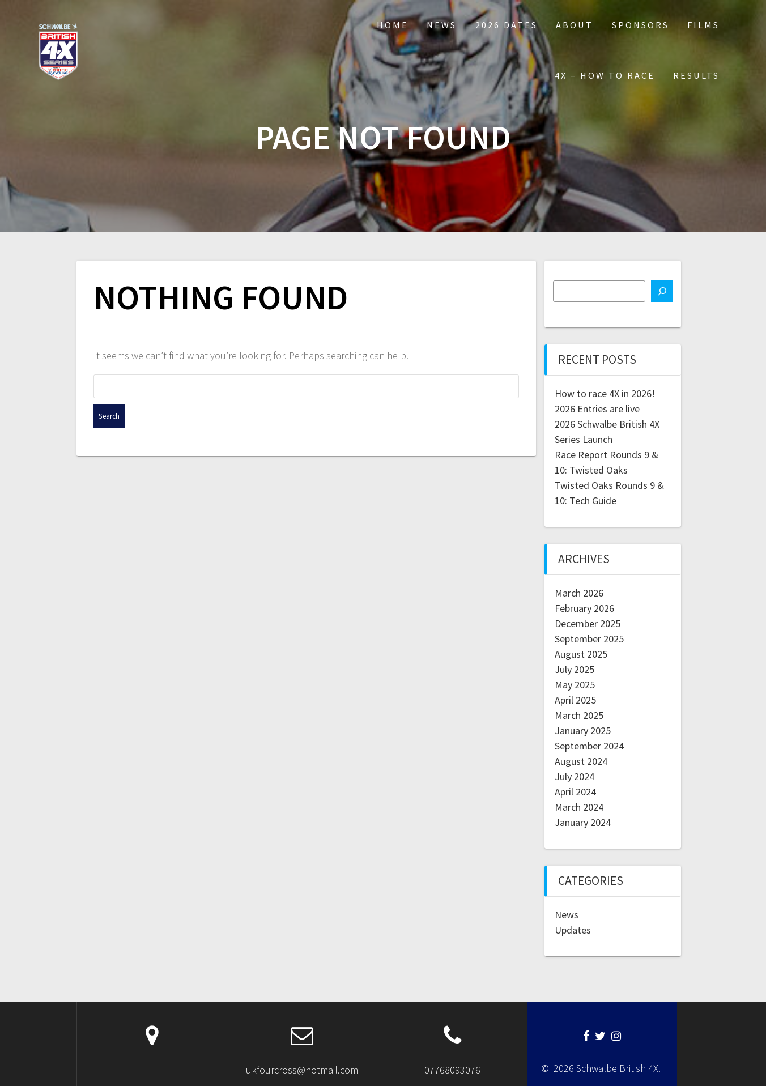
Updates (573, 929)
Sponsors (640, 25)
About (574, 25)
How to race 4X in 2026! (605, 393)
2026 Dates (506, 25)
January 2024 (583, 822)
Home (392, 25)
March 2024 (579, 807)
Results (696, 75)
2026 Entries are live (597, 408)
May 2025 (575, 684)
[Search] (662, 291)
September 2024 (589, 745)
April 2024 (575, 791)
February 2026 (584, 608)
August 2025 (581, 654)
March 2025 (579, 715)
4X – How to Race (605, 75)
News (442, 25)
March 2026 (579, 592)
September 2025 (589, 638)
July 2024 (574, 776)
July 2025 (574, 669)
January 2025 (583, 730)
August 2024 (581, 761)
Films (703, 25)
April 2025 (575, 699)
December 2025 (587, 623)
